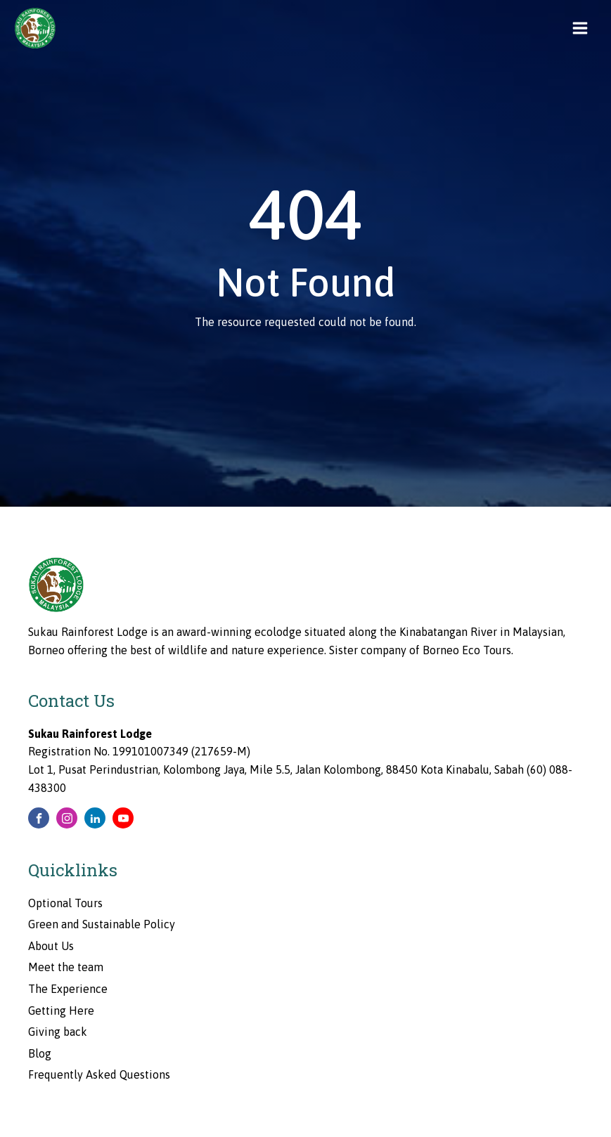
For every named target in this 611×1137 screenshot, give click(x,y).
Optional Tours (65, 903)
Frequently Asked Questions (99, 1074)
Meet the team (65, 967)
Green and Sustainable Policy (101, 924)
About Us (51, 946)
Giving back (57, 1031)
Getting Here (61, 1010)
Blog (39, 1053)
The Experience (68, 988)
